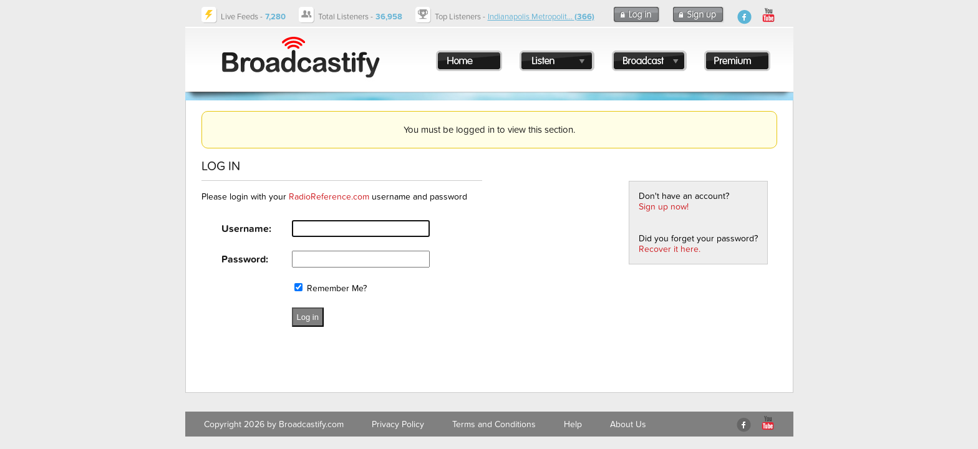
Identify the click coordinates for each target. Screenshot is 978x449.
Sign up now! (664, 206)
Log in (308, 317)
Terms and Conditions (494, 424)
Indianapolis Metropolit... (541, 17)
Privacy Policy (398, 424)
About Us (628, 424)
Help (573, 424)
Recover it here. (669, 249)
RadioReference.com (329, 196)
